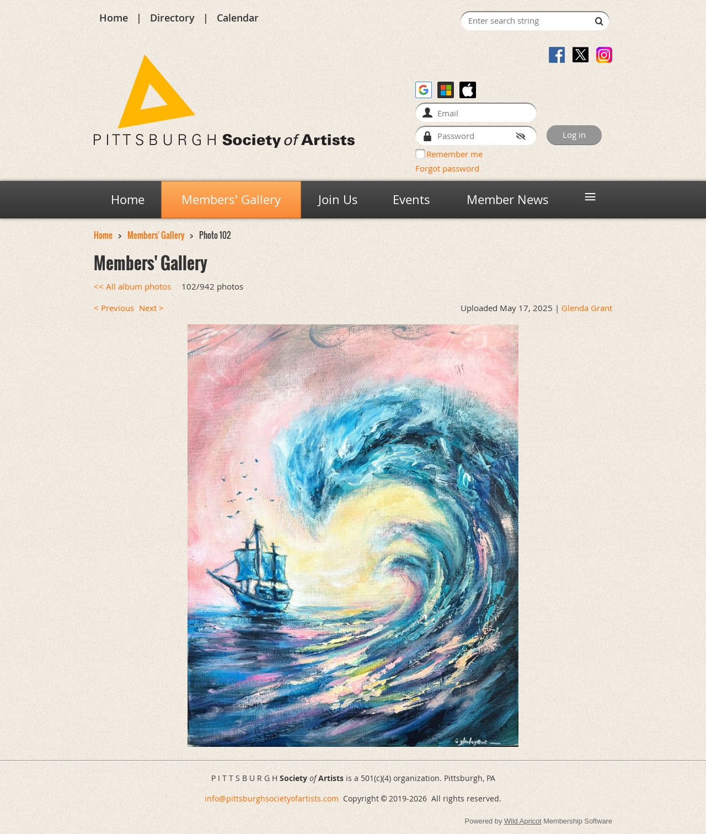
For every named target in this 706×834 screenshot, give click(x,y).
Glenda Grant (586, 308)
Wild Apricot (523, 821)
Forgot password (447, 168)
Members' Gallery (155, 235)
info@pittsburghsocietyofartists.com (272, 798)
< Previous (114, 308)
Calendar (238, 17)
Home (113, 17)
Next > (151, 308)
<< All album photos (132, 286)
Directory (172, 17)
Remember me (454, 153)
